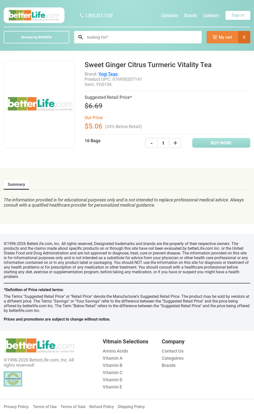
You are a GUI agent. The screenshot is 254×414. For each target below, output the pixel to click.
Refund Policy (101, 406)
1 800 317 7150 (96, 15)
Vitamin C (113, 372)
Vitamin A (113, 358)
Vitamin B (112, 365)
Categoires (173, 358)
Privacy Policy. (16, 406)
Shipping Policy (131, 406)
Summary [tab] (16, 184)
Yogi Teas (108, 74)
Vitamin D (113, 379)
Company (169, 15)
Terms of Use (45, 406)
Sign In (238, 15)
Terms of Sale (73, 406)
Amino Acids (115, 351)
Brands (190, 15)
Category (211, 15)
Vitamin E (112, 386)
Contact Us (173, 351)
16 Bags (92, 140)
